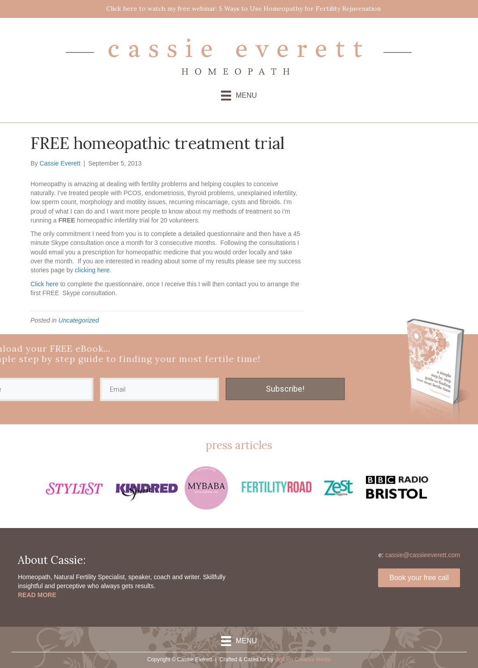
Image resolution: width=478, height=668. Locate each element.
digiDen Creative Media (303, 659)
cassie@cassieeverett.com (422, 555)
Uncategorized (78, 320)
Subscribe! (219, 388)
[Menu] (239, 95)
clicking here (92, 270)
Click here (44, 284)
